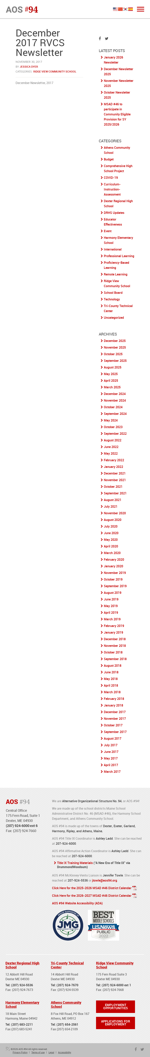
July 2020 (110, 526)
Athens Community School (66, 1003)
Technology (112, 299)
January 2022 (113, 467)
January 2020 (113, 566)
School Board (113, 292)
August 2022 (112, 440)
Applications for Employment (115, 1022)
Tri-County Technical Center (67, 964)
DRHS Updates (114, 213)
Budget (109, 159)
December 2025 (115, 341)
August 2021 (112, 500)
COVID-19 (111, 177)
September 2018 (115, 659)
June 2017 (111, 752)
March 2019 (112, 619)
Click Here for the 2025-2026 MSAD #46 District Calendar (91, 887)
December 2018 (115, 639)
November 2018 (115, 646)
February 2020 (114, 559)
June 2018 (111, 672)
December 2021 (115, 473)
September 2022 (115, 433)
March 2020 (112, 553)
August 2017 (112, 738)
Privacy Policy (20, 1051)
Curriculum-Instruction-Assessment (112, 189)
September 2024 (115, 414)
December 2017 (115, 712)
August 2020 (112, 520)
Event (107, 231)
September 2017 (115, 732)
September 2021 (115, 493)
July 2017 (110, 745)
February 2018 (114, 699)
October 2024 (113, 407)
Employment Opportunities (115, 1005)
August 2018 (112, 665)
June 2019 (111, 599)
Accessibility (64, 1051)
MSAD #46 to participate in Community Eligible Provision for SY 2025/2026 (117, 114)
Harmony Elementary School (22, 1003)
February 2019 (114, 626)
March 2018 (112, 692)
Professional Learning (119, 256)
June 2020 (111, 533)
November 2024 (115, 400)
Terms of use (38, 1051)
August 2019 (112, 592)
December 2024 (115, 394)
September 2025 (115, 361)
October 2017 (113, 725)
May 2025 (111, 374)
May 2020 (111, 539)
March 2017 (112, 771)
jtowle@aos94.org (104, 880)
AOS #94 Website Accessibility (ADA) (77, 902)
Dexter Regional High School (22, 964)
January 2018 (113, 705)
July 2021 (110, 506)
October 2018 (113, 652)
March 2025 (112, 387)
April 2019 (111, 612)
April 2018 (111, 685)
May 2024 (111, 420)
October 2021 (113, 486)
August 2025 (112, 367)
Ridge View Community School (54, 71)
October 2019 (113, 579)
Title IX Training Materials (75, 863)
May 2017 (111, 758)
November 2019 (115, 573)
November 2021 (115, 480)
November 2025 (115, 347)
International (113, 249)
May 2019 (111, 606)
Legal (51, 1051)
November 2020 (115, 513)
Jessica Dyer (29, 66)
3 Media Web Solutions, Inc (8, 1048)
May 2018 (111, 679)
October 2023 (113, 427)
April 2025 (111, 380)
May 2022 (111, 453)
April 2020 (111, 546)
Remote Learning (115, 274)
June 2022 (111, 447)
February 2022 (114, 460)
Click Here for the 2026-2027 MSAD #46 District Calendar (91, 895)
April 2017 (111, 765)
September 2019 (115, 586)
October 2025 (113, 354)
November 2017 (115, 718)
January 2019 (113, 632)
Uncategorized (114, 317)
